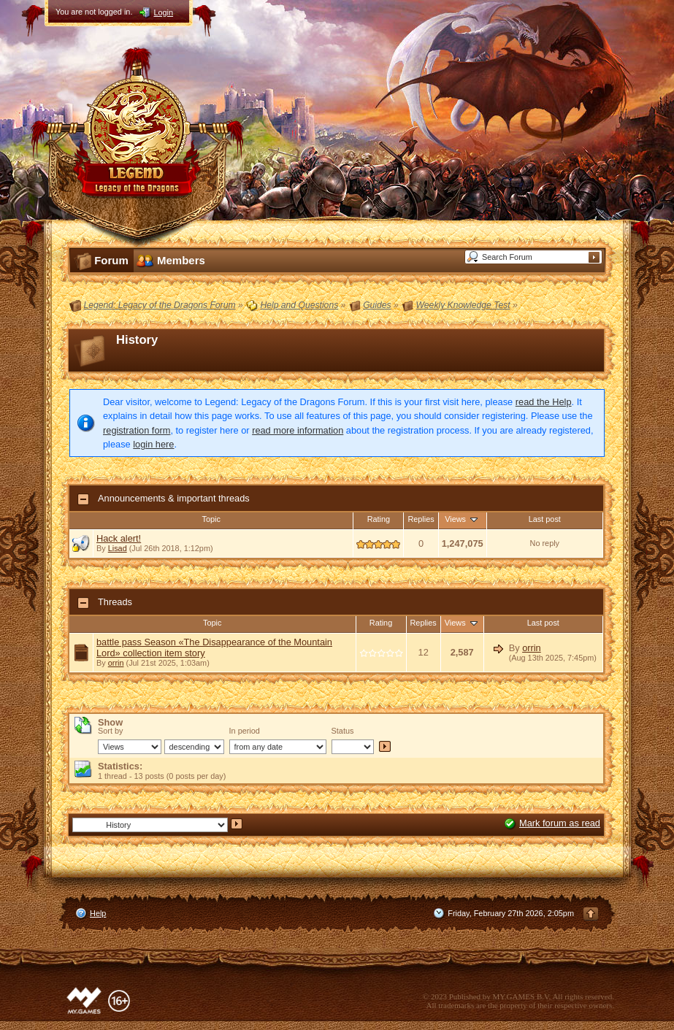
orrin (116, 662)
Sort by (110, 730)
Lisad (117, 548)
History (137, 340)
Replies (420, 519)
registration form (136, 430)
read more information (297, 430)
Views (462, 519)
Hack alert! (118, 538)
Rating (378, 519)
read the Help (544, 401)
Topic (211, 519)
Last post (545, 519)
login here (153, 444)
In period (244, 730)
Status (343, 730)
